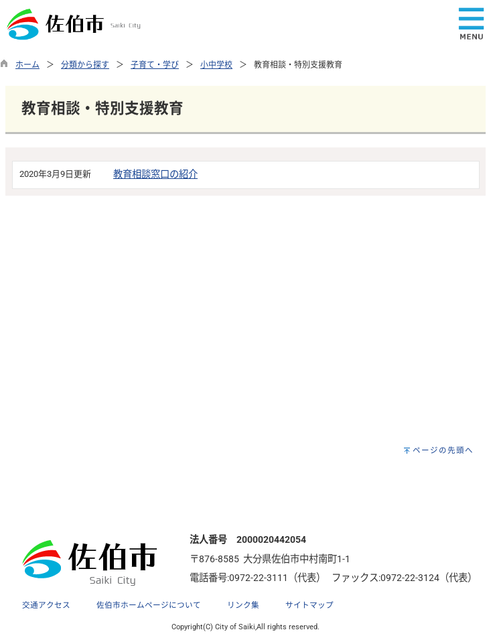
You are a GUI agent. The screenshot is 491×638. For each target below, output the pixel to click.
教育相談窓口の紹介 (155, 174)
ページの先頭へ (443, 450)
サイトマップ (309, 605)
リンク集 (243, 605)
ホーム (27, 65)
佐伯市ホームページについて (148, 605)
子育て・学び (155, 65)
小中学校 (216, 65)
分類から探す (85, 65)
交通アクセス (46, 605)
